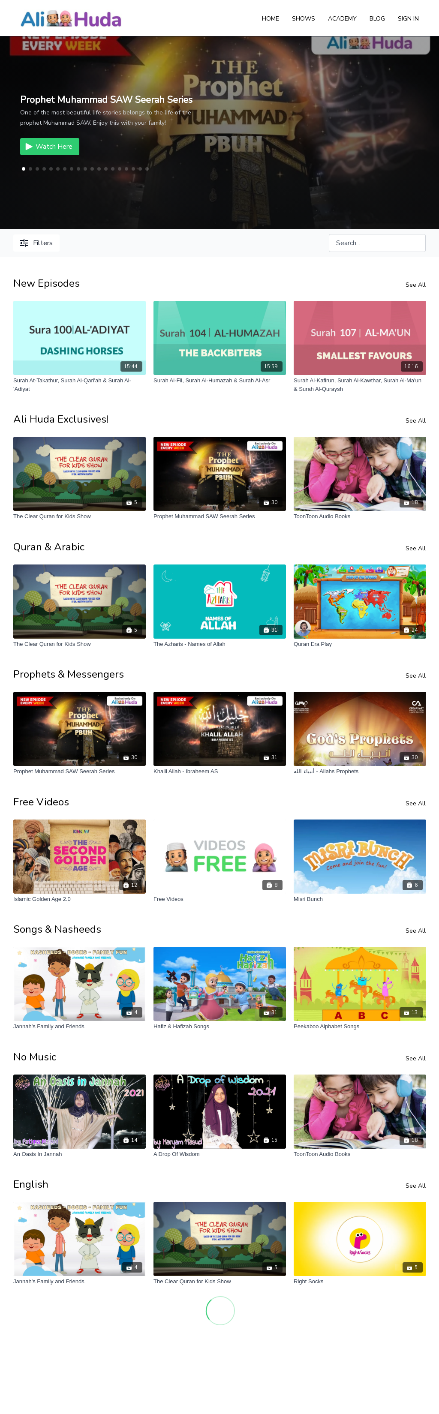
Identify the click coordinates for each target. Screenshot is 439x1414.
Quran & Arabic (48, 547)
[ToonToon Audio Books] (360, 516)
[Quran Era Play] (360, 644)
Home (270, 19)
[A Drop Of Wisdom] (219, 1154)
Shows (303, 19)
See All (416, 285)
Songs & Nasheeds (57, 929)
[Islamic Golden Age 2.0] (79, 899)
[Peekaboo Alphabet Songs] (360, 1026)
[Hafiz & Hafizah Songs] (219, 1026)
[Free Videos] (219, 899)
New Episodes (46, 283)
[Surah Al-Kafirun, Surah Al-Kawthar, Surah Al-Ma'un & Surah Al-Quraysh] (360, 384)
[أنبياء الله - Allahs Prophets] (360, 771)
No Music (34, 1057)
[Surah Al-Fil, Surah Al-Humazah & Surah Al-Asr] (219, 380)
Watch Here (48, 146)
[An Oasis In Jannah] (79, 1154)
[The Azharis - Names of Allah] (219, 644)
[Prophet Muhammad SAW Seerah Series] (219, 516)
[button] (30, 169)
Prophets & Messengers (68, 674)
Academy (342, 19)
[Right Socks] (360, 1281)
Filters (36, 243)
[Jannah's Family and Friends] (79, 1026)
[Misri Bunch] (360, 899)
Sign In (408, 19)
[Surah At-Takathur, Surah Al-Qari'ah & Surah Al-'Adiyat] (79, 384)
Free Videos (41, 802)
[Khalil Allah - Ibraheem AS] (219, 771)
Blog (377, 19)
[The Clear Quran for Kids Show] (79, 516)
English (30, 1184)
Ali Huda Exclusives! (60, 419)
